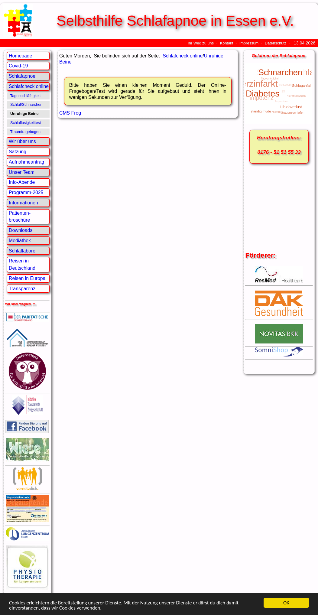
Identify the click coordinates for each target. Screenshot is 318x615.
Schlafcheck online (29, 86)
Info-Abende (22, 182)
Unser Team (21, 172)
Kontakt (226, 43)
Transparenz (22, 288)
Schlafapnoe (22, 76)
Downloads (20, 230)
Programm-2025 (26, 192)
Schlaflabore (22, 250)
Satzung (17, 151)
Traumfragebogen (25, 132)
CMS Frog (70, 113)
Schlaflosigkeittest (25, 123)
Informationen (23, 202)
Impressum (248, 43)
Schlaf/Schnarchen (26, 104)
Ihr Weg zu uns (201, 43)
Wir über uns (22, 141)
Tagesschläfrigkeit (25, 96)
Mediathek (20, 240)
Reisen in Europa (27, 278)
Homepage (20, 55)
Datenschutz (275, 43)
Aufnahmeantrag (26, 161)
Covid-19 (18, 65)
